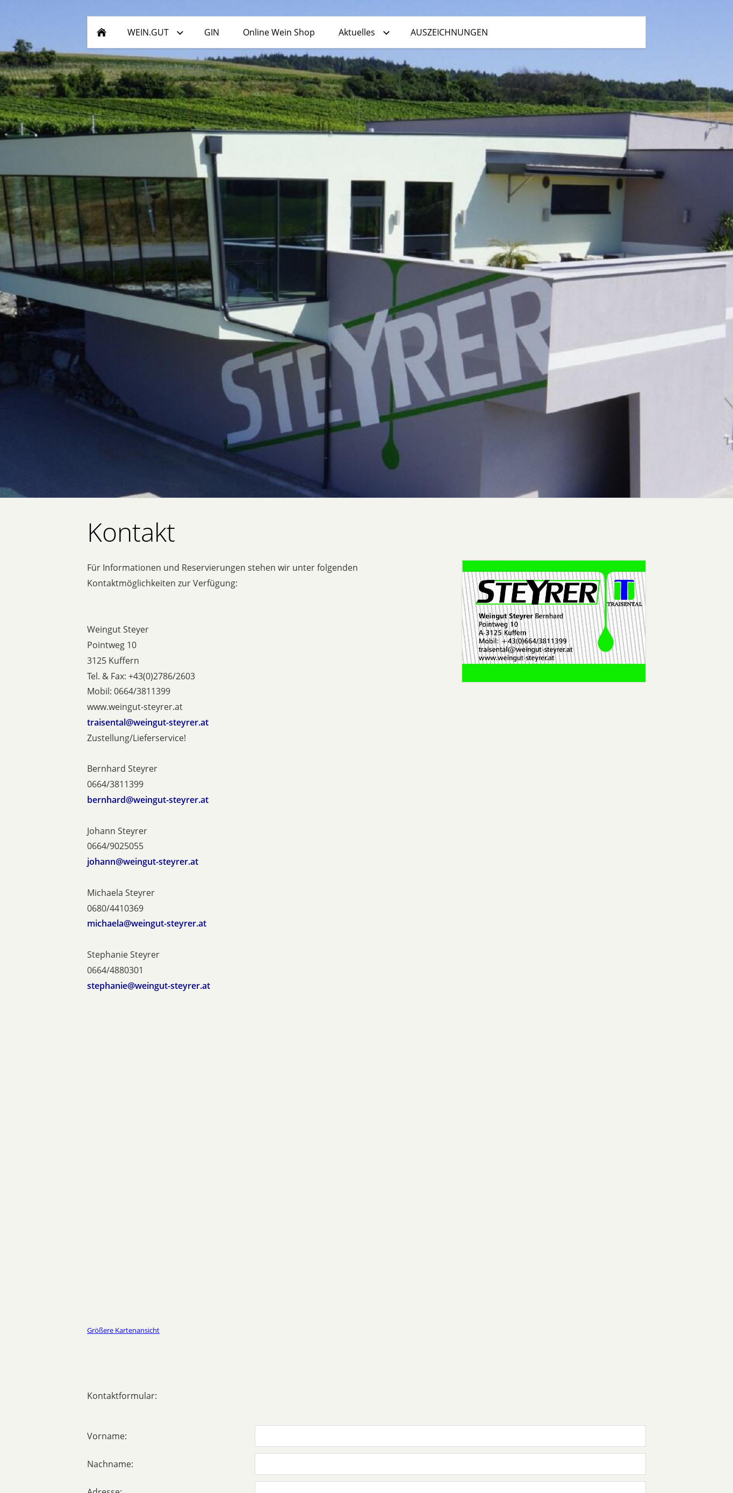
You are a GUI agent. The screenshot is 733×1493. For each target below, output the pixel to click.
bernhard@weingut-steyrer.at (148, 800)
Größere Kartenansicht (123, 1330)
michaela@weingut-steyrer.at (146, 923)
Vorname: (107, 1436)
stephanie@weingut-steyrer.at (148, 986)
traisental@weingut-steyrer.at (148, 722)
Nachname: (110, 1464)
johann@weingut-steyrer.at (142, 861)
